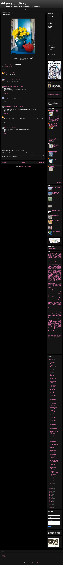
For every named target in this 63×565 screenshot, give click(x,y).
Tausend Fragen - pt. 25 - (54, 401)
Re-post (49, 322)
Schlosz (59, 325)
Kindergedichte (58, 294)
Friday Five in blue (56, 231)
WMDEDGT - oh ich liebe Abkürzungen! (54, 461)
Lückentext (58, 305)
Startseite (5, 9)
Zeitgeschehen (51, 350)
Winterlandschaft (51, 347)
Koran (49, 297)
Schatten (50, 325)
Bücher (49, 267)
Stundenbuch (54, 335)
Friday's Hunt (51, 278)
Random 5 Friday (52, 321)
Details (59, 271)
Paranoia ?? (51, 140)
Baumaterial (50, 262)
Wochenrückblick (57, 348)
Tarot (60, 336)
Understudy (52, 475)
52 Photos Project (54, 254)
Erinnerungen (50, 274)
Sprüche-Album (54, 332)
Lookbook (50, 305)
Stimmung (59, 334)
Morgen (52, 313)
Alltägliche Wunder (57, 257)
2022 (50, 488)
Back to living (52, 447)
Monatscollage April (54, 389)
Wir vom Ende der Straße (9, 106)
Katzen (59, 293)
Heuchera (59, 287)
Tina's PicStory (58, 338)
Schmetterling (50, 326)
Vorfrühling (54, 342)
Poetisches (59, 320)
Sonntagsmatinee (53, 383)
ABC (60, 254)
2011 (50, 504)
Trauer (53, 339)
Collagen (54, 270)
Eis (56, 273)
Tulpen (54, 340)
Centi (5, 97)
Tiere (53, 338)
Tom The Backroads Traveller (53, 124)
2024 (50, 360)
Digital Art (50, 272)
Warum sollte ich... (56, 197)
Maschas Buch (14, 3)
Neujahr (59, 316)
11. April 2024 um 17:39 (10, 72)
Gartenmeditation (51, 281)
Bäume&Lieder (59, 262)
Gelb (54, 282)
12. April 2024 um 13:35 (11, 97)
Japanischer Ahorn (57, 292)
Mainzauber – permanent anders (54, 132)
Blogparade (59, 265)
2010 (50, 506)
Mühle (49, 314)
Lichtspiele (50, 302)
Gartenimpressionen (53, 280)
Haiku (49, 285)
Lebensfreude (51, 300)
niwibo (5, 127)
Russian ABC (51, 324)
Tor (48, 339)
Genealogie (59, 282)
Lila (60, 302)
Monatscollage (58, 312)
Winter (49, 346)
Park (49, 318)
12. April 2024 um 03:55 (16, 79)
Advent (56, 256)
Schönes (59, 326)
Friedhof (59, 278)
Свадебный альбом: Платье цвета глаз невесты (56, 145)
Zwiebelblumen (51, 352)
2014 (50, 500)
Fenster (49, 276)
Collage (50, 270)
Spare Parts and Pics (8, 79)
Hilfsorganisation (50, 288)
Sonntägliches (57, 328)
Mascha (54, 84)
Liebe (54, 302)
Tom (5, 72)
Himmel (56, 288)
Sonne (49, 328)
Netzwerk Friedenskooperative (54, 94)
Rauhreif (59, 321)
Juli (51, 369)
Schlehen (55, 325)
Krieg (60, 297)
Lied (57, 302)
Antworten (6, 76)
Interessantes (59, 290)
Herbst (59, 286)
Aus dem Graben (52, 174)
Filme (54, 276)
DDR (51, 271)
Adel (53, 256)
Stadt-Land (59, 333)
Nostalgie (50, 317)
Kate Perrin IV (56, 159)
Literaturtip (50, 304)
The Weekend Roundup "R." (55, 126)
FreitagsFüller (52, 386)
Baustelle (49, 263)
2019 (50, 492)
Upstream (52, 419)
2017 (50, 495)
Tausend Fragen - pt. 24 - (54, 422)
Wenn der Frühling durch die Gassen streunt (54, 439)
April (51, 374)
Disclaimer (3, 558)
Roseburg (57, 323)
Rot (60, 323)
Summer (59, 335)
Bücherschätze (58, 267)
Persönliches (53, 318)
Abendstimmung (51, 255)
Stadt (54, 333)
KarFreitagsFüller (55, 220)
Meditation (54, 310)
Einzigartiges (52, 273)
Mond (49, 313)
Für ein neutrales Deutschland (54, 96)
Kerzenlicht (50, 294)
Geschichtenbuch (51, 283)
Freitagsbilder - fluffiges (56, 153)
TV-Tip (60, 340)
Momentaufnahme (51, 312)
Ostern (59, 317)
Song (60, 327)
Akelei (60, 256)
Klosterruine (59, 296)
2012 (50, 503)
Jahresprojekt (58, 291)
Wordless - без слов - (56, 210)
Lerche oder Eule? (56, 204)
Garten (59, 279)
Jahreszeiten (50, 292)
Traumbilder (58, 339)
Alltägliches (50, 258)
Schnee (54, 326)
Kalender (49, 293)
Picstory (50, 320)
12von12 (56, 253)
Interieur (11, 66)
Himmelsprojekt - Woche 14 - (53, 455)
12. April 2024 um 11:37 (19, 86)
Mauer (49, 310)
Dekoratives (55, 271)
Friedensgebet (53, 376)
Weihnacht (58, 344)
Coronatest (59, 270)
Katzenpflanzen (53, 378)
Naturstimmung (51, 316)
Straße (49, 335)
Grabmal (59, 283)
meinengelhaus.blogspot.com (9, 86)
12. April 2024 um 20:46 (11, 127)
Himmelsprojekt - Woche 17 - (53, 382)
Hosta (49, 289)
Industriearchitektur (51, 290)
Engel (60, 273)
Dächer (49, 271)
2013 (50, 501)
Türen (57, 340)
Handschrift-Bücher (51, 286)
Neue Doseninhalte (53, 151)
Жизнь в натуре (51, 143)
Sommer (56, 327)
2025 (50, 359)
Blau (58, 264)
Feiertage (59, 275)
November (55, 317)
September (52, 366)
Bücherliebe (53, 267)
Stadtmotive (51, 334)
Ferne (52, 276)
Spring (49, 332)
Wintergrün (59, 346)
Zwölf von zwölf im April (56, 188)
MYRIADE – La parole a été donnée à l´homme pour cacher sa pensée (54, 138)
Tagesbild (54, 336)
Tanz (58, 336)
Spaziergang (50, 329)
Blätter (55, 264)
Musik (53, 314)
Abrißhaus (59, 255)
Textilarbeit (50, 338)
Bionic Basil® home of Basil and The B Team (53, 111)
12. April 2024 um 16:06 (18, 106)
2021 (50, 489)
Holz (60, 288)
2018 (50, 494)
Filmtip (57, 276)
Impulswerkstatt (58, 289)
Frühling (56, 279)
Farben (55, 275)
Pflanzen (59, 318)
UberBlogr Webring (52, 248)
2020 (50, 491)
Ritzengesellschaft (51, 323)
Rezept (60, 322)
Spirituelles (51, 331)
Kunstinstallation (58, 298)
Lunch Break (51, 166)
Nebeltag (56, 316)
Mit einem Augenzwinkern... (54, 310)
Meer (58, 310)
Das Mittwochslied (54, 394)
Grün (56, 284)
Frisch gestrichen (55, 215)
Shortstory (50, 327)
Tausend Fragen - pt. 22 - (54, 468)
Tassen (49, 337)
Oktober (51, 365)
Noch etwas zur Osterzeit (53, 457)
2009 (50, 507)
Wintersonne (58, 347)
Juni (51, 371)
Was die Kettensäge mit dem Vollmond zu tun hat (54, 179)
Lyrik (49, 307)
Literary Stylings (53, 303)
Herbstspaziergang (52, 287)
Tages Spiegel (13, 9)
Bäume (54, 262)
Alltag (50, 257)
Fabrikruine (50, 275)
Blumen (49, 266)
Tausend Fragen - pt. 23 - (54, 451)
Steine (55, 334)
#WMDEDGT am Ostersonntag (55, 193)
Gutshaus (59, 284)
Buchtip (49, 268)
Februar (51, 483)
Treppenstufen (50, 340)
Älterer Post (41, 162)
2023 (50, 486)
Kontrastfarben (53, 436)
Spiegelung (59, 329)
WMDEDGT (50, 348)
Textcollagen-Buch (57, 337)
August (51, 368)
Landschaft (50, 299)
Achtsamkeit (50, 256)
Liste (49, 303)
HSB (52, 289)
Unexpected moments (52, 397)
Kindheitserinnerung (52, 295)
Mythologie (59, 314)
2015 (50, 498)
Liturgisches (57, 304)
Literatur (59, 303)
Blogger (38, 562)
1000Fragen (50, 253)
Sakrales (59, 324)
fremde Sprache (58, 277)
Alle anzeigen (59, 182)
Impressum (3, 555)
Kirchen (59, 295)
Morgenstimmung (58, 313)
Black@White (51, 264)
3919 (54, 167)
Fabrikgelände (58, 274)
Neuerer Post (4, 162)
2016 (50, 497)
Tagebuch (49, 336)
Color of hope (23, 9)
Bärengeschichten (57, 261)
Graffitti (49, 284)
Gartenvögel (59, 281)
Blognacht (53, 265)
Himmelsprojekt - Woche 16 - (53, 405)
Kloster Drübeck (51, 296)
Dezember (52, 362)
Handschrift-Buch (57, 285)
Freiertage (52, 277)
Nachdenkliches (53, 315)
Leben (59, 299)
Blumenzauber (7, 66)
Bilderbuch (59, 263)
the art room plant (52, 158)
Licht (60, 300)
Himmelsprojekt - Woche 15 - (53, 426)
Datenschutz (4, 556)
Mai (51, 372)
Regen (55, 322)
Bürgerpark (54, 268)
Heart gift (52, 375)
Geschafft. (52, 392)
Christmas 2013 (57, 269)
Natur (60, 315)
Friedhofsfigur (51, 279)
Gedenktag (49, 282)
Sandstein (52, 478)
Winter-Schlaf (54, 346)
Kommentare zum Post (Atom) (25, 166)
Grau (53, 284)
